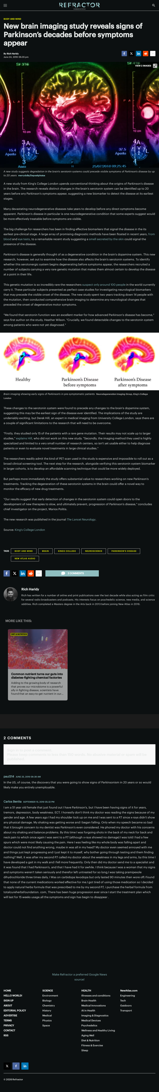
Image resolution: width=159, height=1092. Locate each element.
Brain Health (88, 1000)
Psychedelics (89, 1025)
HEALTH (86, 990)
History (46, 1010)
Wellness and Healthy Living (98, 1030)
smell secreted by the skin (106, 239)
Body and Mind (12, 19)
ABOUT (8, 1005)
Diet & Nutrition (19, 634)
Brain (45, 551)
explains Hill (24, 438)
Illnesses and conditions (95, 995)
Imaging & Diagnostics (94, 1015)
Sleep (84, 1050)
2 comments (72, 573)
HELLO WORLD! (13, 995)
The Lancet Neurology (81, 519)
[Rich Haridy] (13, 53)
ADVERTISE (10, 1015)
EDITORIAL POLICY (15, 1010)
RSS (6, 1035)
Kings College (67, 551)
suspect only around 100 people (104, 284)
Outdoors (126, 1005)
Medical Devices (91, 1020)
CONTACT (9, 1030)
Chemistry (48, 1005)
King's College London (30, 530)
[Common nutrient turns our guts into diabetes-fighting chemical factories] (38, 649)
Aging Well (87, 1035)
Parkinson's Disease (123, 551)
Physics (47, 1020)
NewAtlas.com (128, 990)
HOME (7, 990)
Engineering (127, 995)
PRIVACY (9, 1025)
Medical (47, 1015)
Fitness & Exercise (92, 1045)
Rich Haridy (30, 589)
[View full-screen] (155, 66)
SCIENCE (47, 990)
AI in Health (88, 1010)
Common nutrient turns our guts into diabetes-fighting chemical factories (37, 675)
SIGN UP (9, 1000)
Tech (123, 1000)
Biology (47, 1000)
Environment (50, 995)
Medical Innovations (93, 1005)
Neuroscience (93, 551)
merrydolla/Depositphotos (31, 175)
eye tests (24, 239)
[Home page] (79, 6)
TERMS (8, 1020)
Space (46, 1025)
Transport (126, 1010)
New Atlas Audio (25, 558)
